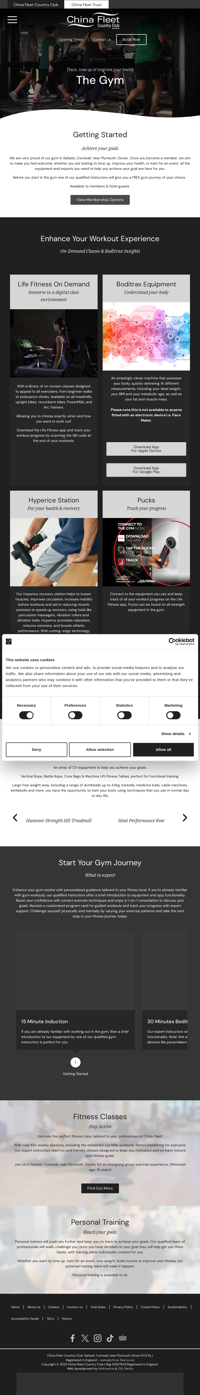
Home (15, 1292)
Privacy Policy (123, 1292)
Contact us (75, 1292)
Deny (36, 749)
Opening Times (71, 39)
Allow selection (100, 749)
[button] (15, 818)
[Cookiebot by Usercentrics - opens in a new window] (172, 641)
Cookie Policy (150, 1292)
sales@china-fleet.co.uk (117, 1345)
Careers (53, 1292)
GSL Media (125, 1354)
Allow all (163, 749)
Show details (173, 734)
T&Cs (50, 1304)
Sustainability (177, 1292)
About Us (33, 1292)
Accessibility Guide (25, 1304)
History (67, 1304)
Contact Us (102, 39)
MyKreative (106, 1354)
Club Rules (98, 1292)
